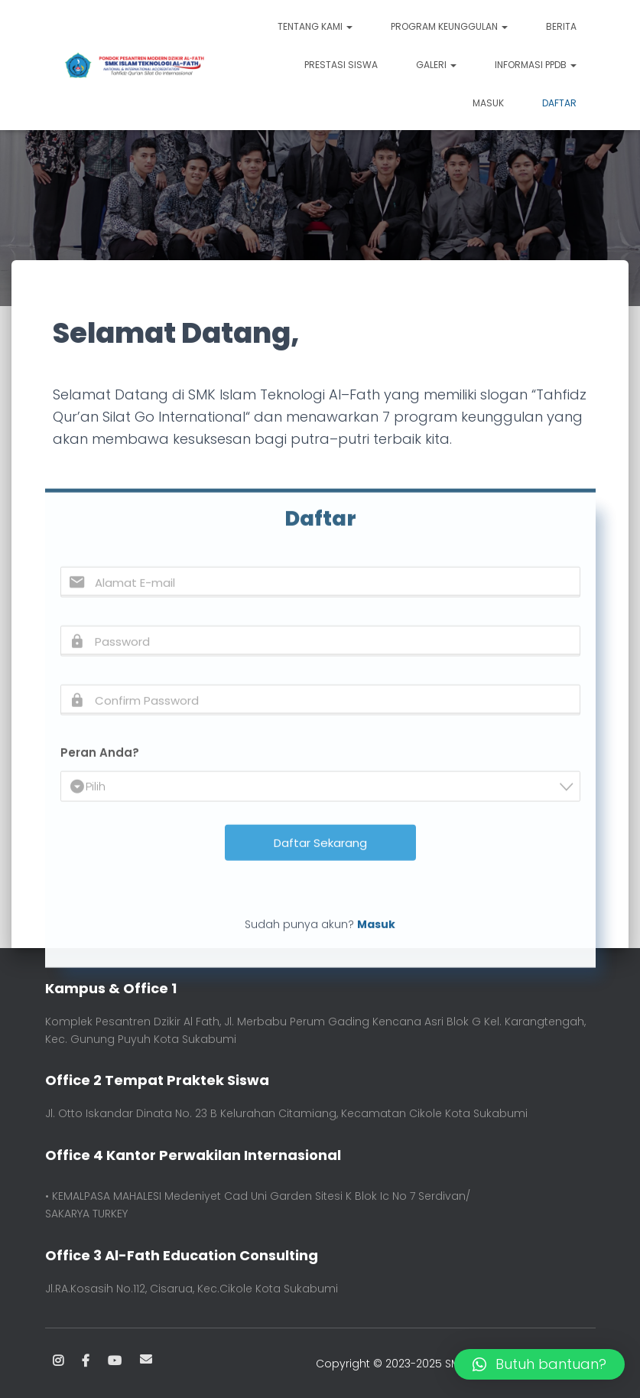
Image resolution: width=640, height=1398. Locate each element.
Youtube (114, 1361)
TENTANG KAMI (315, 26)
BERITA (561, 26)
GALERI (436, 64)
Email (146, 1359)
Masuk (488, 102)
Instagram (58, 1361)
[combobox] (320, 835)
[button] (539, 1364)
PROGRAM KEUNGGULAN (449, 26)
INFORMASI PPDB (536, 64)
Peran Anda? (99, 802)
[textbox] (325, 835)
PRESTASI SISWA (341, 64)
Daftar (559, 102)
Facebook (85, 1361)
